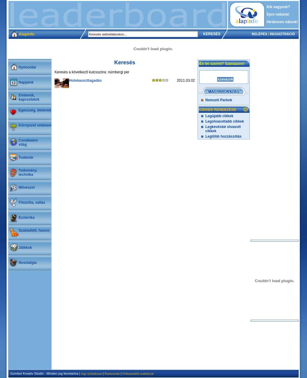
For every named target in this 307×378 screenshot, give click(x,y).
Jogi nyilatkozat (91, 373)
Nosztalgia (28, 263)
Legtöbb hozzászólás (223, 136)
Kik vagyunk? (278, 7)
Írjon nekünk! (278, 14)
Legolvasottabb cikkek (224, 121)
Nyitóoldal (27, 67)
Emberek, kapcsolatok (29, 97)
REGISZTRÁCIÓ (282, 34)
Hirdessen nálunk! (282, 22)
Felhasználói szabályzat (138, 373)
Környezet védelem (35, 125)
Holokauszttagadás (85, 80)
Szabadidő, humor (34, 230)
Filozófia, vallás (32, 202)
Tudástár (26, 157)
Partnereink (112, 373)
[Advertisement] (118, 14)
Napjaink (26, 82)
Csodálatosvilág (28, 142)
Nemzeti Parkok (218, 100)
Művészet (27, 187)
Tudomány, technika (28, 172)
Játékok (25, 247)
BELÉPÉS (259, 34)
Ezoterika (26, 217)
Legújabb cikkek (219, 116)
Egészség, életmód (35, 110)
